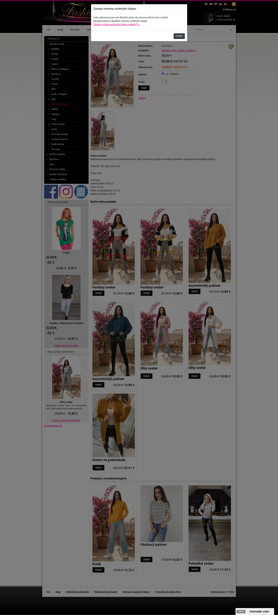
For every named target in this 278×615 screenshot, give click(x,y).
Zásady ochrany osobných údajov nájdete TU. (116, 24)
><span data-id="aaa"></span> (255, 611)
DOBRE (179, 36)
